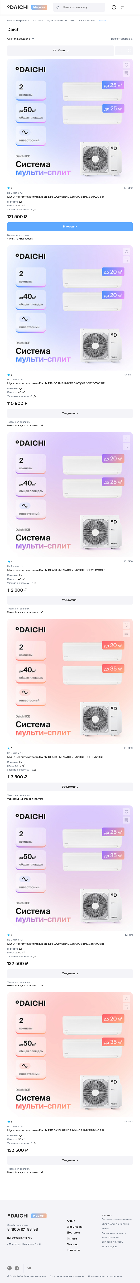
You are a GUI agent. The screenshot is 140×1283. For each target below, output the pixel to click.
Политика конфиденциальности (67, 1277)
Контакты (73, 1250)
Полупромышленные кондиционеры (114, 1235)
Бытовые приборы (112, 1242)
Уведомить (70, 413)
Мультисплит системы (60, 20)
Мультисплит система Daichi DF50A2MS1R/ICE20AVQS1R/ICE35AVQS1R (55, 1130)
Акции (71, 1221)
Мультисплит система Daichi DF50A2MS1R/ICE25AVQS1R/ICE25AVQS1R (55, 196)
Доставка (73, 1232)
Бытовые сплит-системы (117, 1219)
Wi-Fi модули (109, 1247)
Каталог (38, 20)
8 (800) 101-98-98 (22, 1230)
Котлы (105, 1228)
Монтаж (72, 1244)
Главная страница (18, 20)
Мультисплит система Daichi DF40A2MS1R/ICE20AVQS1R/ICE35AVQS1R (55, 757)
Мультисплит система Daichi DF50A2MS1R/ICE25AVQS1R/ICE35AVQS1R (55, 944)
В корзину (70, 226)
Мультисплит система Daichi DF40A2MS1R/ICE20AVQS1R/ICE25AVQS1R (56, 570)
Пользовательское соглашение (105, 1277)
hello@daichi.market (19, 1238)
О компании (75, 1227)
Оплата (72, 1239)
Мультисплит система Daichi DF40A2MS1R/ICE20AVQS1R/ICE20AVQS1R (56, 383)
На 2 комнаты (86, 20)
